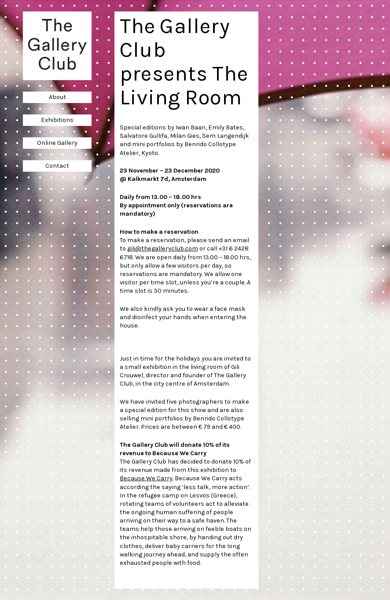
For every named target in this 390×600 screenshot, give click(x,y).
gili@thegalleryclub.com (162, 248)
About (57, 97)
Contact (57, 165)
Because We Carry (146, 478)
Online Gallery (57, 143)
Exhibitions (57, 120)
